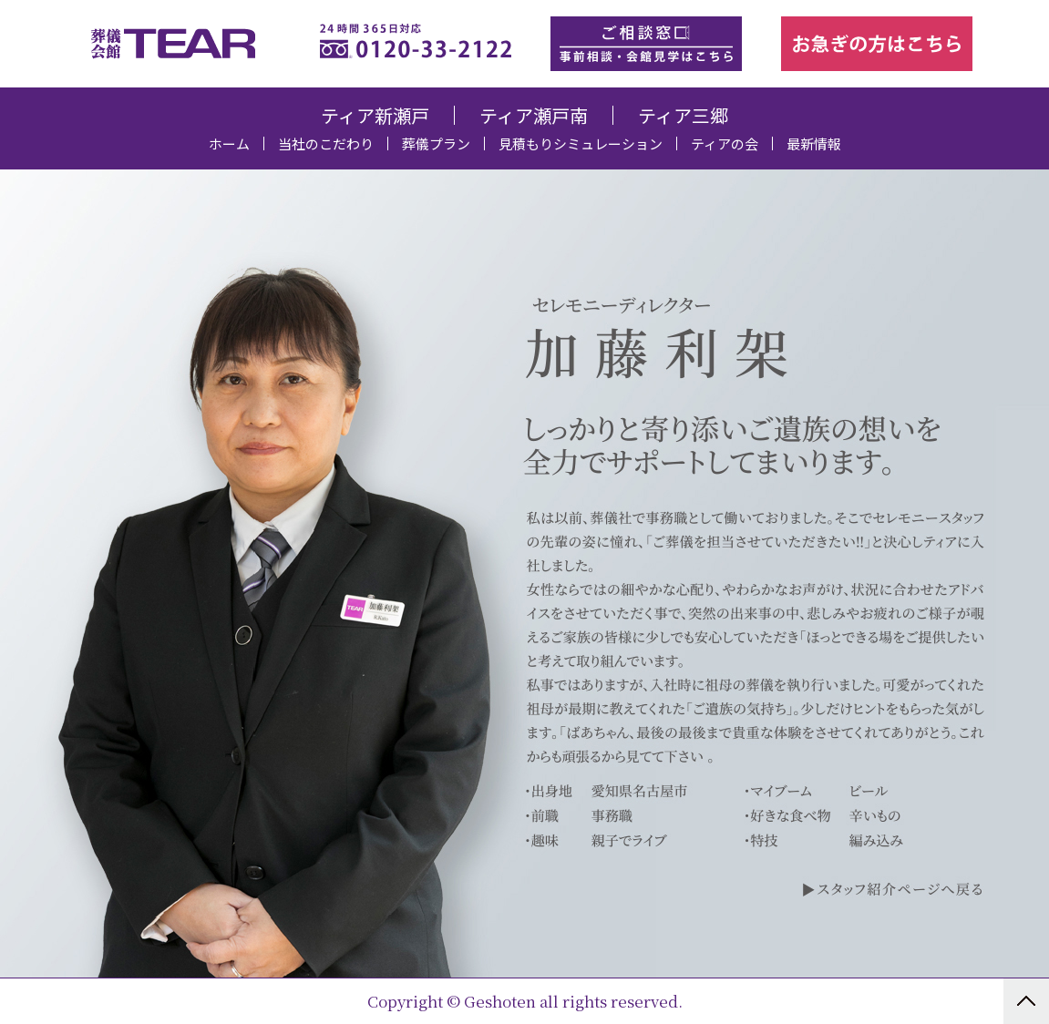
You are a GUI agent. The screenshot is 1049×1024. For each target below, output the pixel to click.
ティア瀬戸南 (533, 115)
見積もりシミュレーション (581, 143)
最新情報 (814, 143)
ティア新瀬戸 (375, 115)
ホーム (229, 143)
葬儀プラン (436, 143)
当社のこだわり (326, 143)
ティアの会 (724, 143)
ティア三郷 (683, 115)
